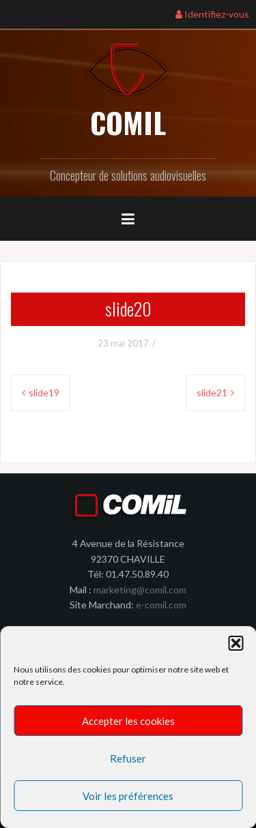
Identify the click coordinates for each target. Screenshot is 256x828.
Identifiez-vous (212, 14)
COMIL (128, 122)
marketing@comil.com (140, 589)
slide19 (44, 392)
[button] (235, 643)
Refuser (128, 758)
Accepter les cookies (128, 721)
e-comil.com (161, 604)
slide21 (212, 392)
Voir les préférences (128, 796)
